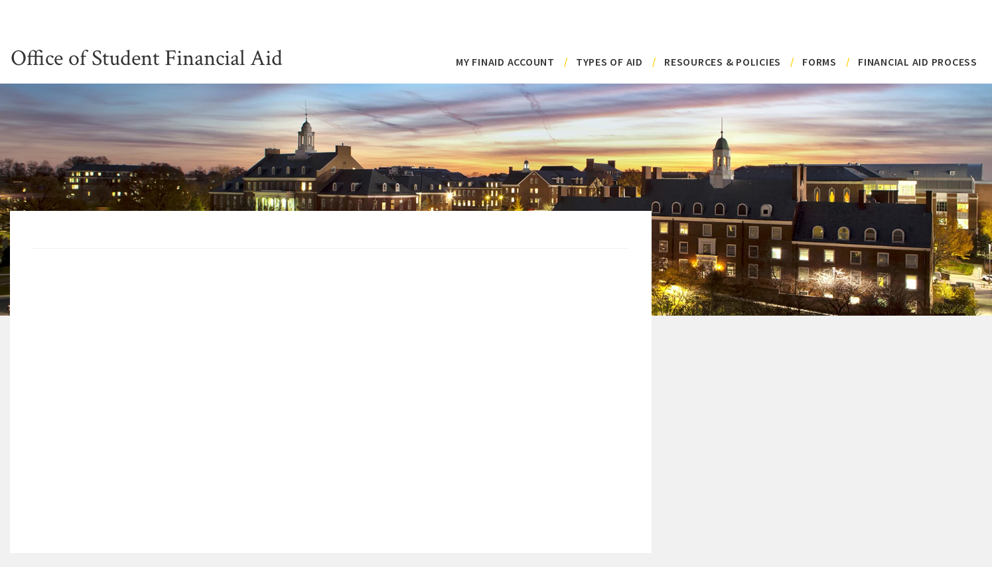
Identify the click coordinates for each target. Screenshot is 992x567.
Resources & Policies (722, 61)
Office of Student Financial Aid (147, 57)
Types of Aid (609, 61)
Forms (819, 61)
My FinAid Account (505, 61)
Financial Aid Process (917, 61)
